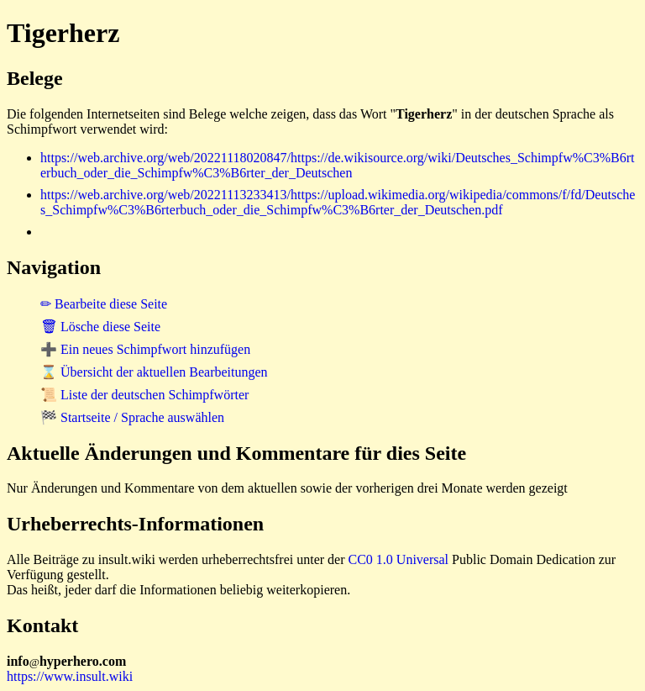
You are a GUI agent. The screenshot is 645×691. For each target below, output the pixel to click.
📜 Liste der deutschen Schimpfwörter (144, 395)
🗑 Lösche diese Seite (100, 326)
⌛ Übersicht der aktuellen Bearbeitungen (154, 372)
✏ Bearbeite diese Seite (103, 304)
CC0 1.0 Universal (399, 559)
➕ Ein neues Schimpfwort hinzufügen (145, 349)
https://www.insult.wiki (70, 676)
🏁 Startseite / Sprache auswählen (132, 417)
